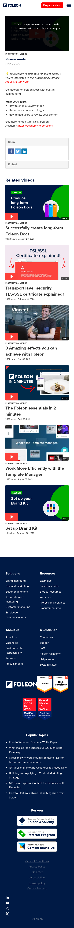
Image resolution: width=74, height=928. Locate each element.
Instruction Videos (16, 54)
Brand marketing (16, 580)
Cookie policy (37, 883)
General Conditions (37, 861)
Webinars (45, 597)
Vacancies (12, 643)
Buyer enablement (17, 591)
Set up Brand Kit (21, 528)
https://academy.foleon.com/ (35, 125)
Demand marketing (17, 586)
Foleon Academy (50, 654)
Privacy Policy (37, 866)
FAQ (42, 648)
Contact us (46, 637)
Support (44, 643)
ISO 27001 (37, 872)
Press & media (14, 663)
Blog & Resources (50, 591)
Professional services (52, 602)
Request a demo (52, 5)
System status (48, 664)
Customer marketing (18, 607)
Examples (45, 580)
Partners (11, 658)
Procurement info (50, 608)
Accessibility (37, 877)
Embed (12, 164)
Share (12, 142)
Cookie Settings (37, 888)
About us (11, 637)
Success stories (49, 586)
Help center (47, 659)
